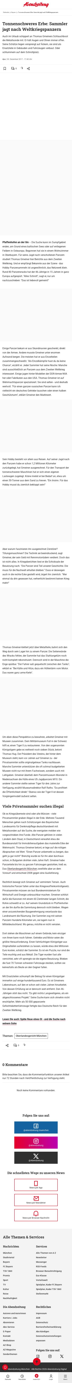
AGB (38, 1318)
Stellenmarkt (42, 1293)
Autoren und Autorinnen (14, 1313)
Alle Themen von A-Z (46, 1253)
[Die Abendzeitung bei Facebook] (36, 1127)
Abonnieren (8, 1322)
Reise (5, 1293)
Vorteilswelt (42, 1280)
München (7, 1253)
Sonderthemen (10, 1354)
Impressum (41, 1313)
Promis (6, 1275)
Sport (5, 1280)
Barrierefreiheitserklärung (48, 1327)
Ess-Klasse (41, 1275)
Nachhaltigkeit (10, 1298)
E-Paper (7, 1331)
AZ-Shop (7, 1345)
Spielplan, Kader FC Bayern (49, 1284)
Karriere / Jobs (10, 1318)
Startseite (6, 12)
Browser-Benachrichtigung (49, 1271)
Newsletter (41, 1257)
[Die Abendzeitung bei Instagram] (36, 1143)
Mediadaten (9, 1340)
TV (4, 1284)
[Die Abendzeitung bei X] (36, 1158)
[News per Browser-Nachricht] (36, 1215)
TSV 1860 (7, 1271)
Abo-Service (9, 1327)
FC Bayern (8, 1266)
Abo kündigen (42, 1331)
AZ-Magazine (9, 1349)
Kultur (6, 1289)
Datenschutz (42, 1322)
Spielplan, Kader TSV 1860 (48, 1289)
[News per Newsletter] (36, 1200)
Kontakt (7, 1336)
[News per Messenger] (36, 1185)
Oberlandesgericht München (22, 868)
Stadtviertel (8, 1257)
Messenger (41, 1262)
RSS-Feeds (41, 1266)
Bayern (13, 12)
